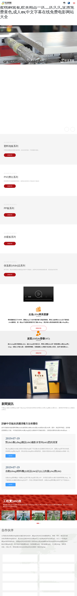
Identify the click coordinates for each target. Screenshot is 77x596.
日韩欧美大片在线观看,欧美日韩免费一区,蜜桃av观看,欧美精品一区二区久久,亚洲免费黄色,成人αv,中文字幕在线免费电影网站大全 (37, 9)
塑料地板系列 (11, 146)
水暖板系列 (10, 237)
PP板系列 (9, 208)
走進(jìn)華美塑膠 (39, 314)
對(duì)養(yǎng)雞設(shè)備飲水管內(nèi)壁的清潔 (31, 442)
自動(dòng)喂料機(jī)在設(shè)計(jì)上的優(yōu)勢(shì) (33, 471)
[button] (38, 523)
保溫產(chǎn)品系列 (14, 265)
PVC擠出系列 (11, 177)
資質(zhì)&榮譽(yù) (38, 338)
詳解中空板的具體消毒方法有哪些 (20, 423)
